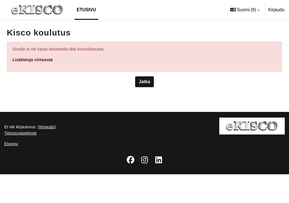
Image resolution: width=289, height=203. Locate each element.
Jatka (144, 82)
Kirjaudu (276, 9)
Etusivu (11, 172)
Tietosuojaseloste (21, 161)
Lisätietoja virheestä (33, 60)
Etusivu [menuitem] (86, 9)
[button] (245, 10)
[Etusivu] (37, 9)
